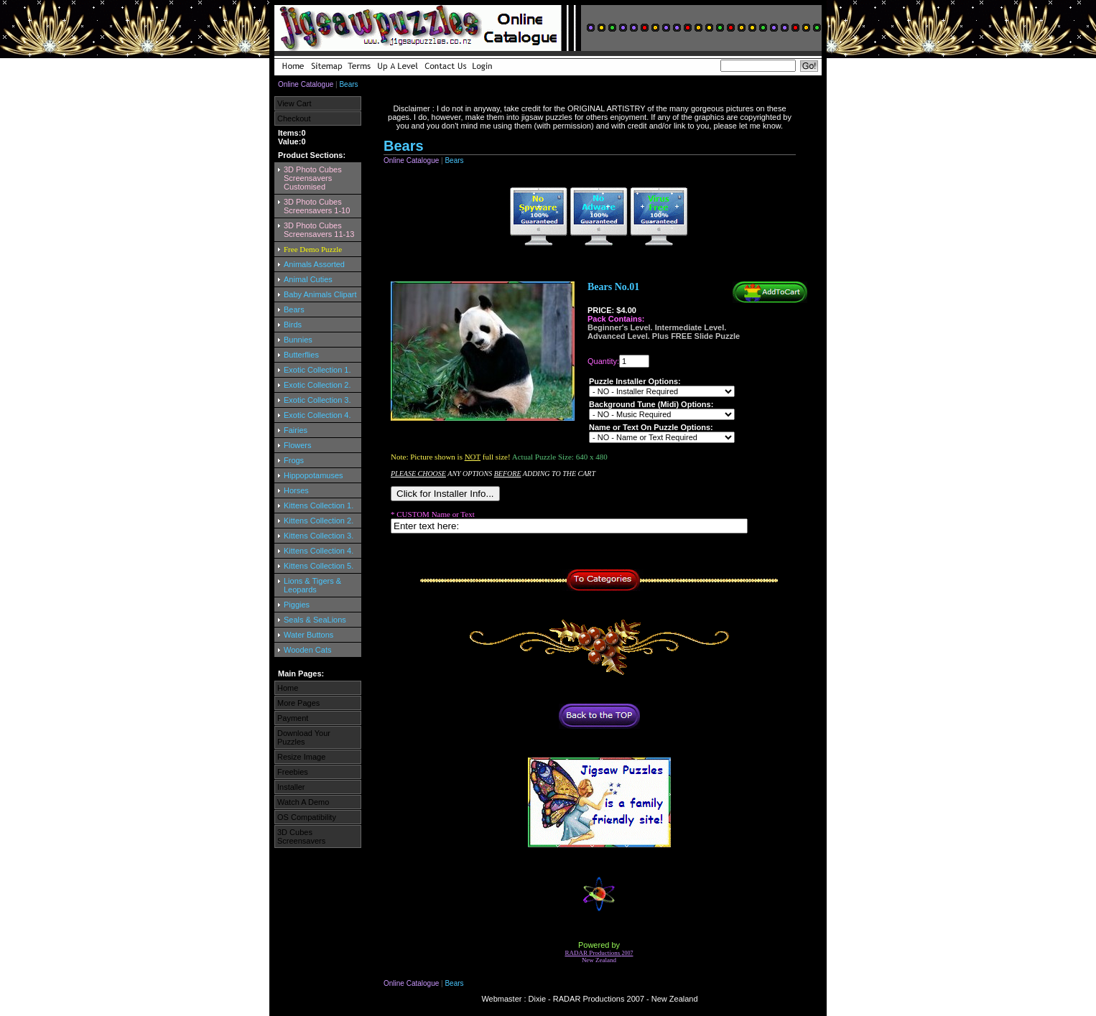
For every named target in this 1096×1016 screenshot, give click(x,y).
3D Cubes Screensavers (301, 836)
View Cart (294, 103)
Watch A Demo (303, 802)
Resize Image (301, 756)
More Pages (298, 703)
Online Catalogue (305, 84)
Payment (292, 718)
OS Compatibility (306, 817)
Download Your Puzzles (303, 737)
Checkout (293, 118)
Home (287, 688)
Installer (291, 787)
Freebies (292, 772)
